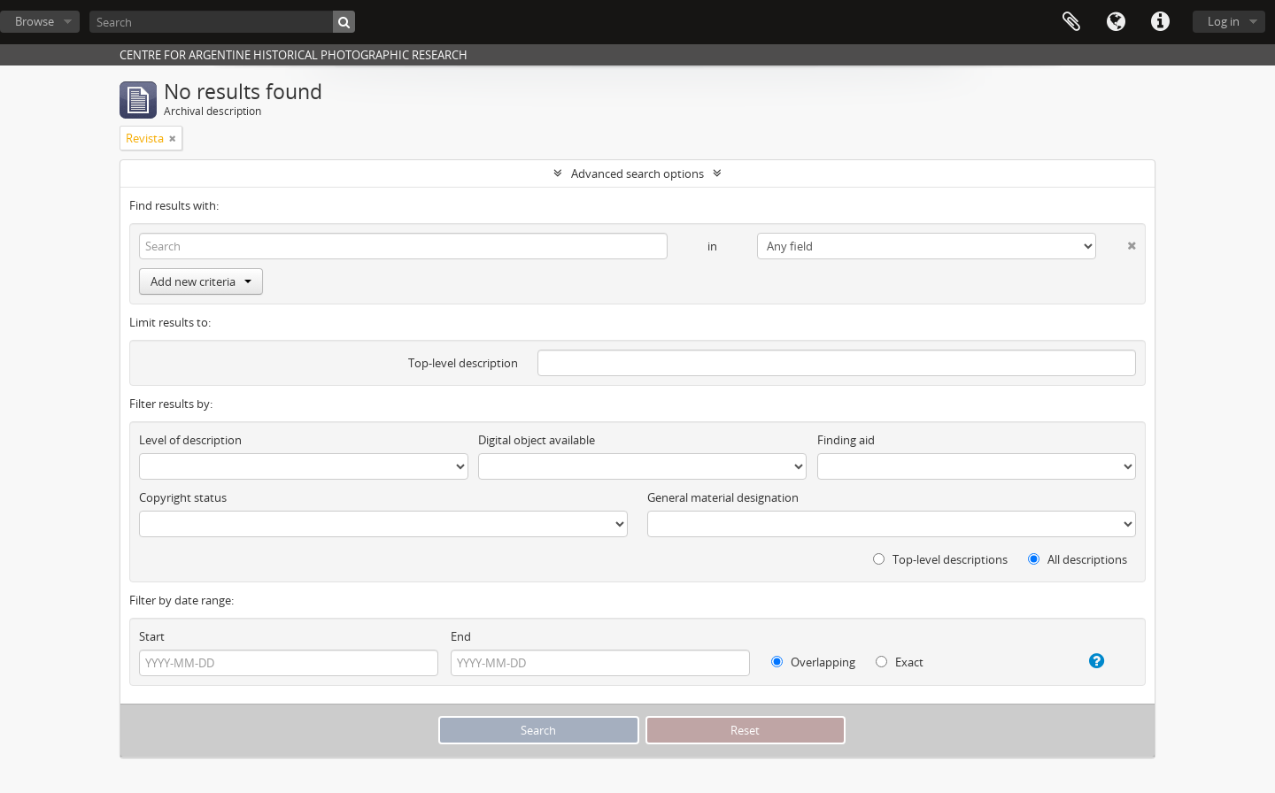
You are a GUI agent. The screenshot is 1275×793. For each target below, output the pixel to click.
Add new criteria (201, 281)
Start (152, 636)
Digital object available (536, 440)
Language (1115, 22)
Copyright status (183, 497)
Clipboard (1071, 22)
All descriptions (1077, 559)
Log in (1224, 21)
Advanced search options (637, 173)
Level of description (190, 440)
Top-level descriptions (940, 559)
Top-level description (463, 363)
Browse (34, 21)
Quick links (1160, 22)
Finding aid (846, 440)
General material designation (723, 497)
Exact (899, 662)
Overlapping (813, 662)
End (461, 636)
